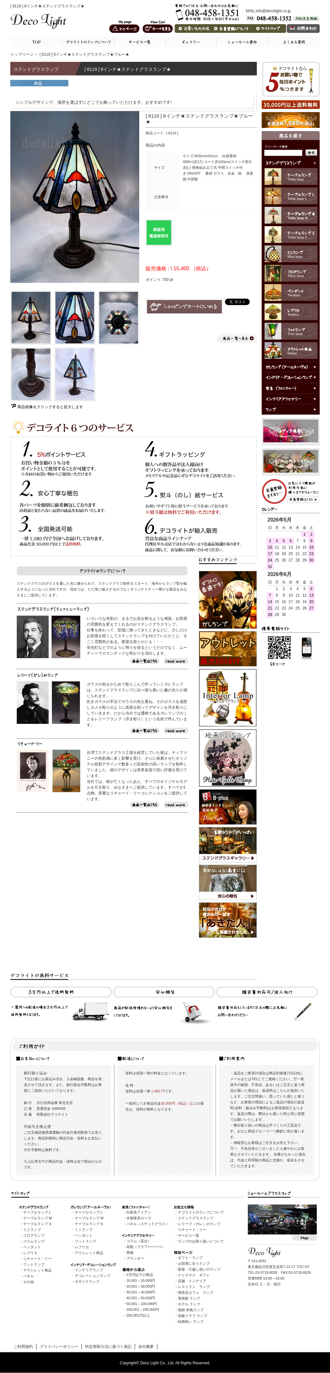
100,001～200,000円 (142, 1309)
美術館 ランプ (189, 1298)
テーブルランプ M (37, 1218)
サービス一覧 (188, 1235)
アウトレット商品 (37, 1270)
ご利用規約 (23, 1346)
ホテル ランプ (189, 1304)
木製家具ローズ (138, 1218)
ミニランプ (32, 1230)
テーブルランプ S (37, 1224)
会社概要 (146, 1346)
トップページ (22, 54)
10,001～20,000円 (140, 1280)
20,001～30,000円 (140, 1286)
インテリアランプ (89, 1270)
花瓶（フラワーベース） (145, 1247)
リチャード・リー (37, 1259)
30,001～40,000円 (140, 1292)
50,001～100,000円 (141, 1304)
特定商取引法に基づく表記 (108, 1346)
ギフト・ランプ (190, 1258)
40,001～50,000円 (140, 1298)
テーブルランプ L (37, 1212)
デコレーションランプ (92, 1276)
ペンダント (32, 1247)
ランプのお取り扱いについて (201, 1241)
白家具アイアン (138, 1212)
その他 (28, 1282)
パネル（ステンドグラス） (147, 1224)
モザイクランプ (87, 1281)
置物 (129, 1252)
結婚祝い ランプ (191, 1321)
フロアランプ (33, 1235)
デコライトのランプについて (201, 1212)
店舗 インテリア (192, 1281)
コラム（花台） (138, 1241)
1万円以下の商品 (139, 1275)
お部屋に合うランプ (194, 1263)
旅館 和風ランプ (191, 1310)
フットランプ (33, 1264)
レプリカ (30, 1253)
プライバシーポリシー (59, 1346)
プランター (135, 1258)
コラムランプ (33, 1241)
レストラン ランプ (194, 1287)
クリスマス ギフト (194, 1275)
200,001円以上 (138, 1315)
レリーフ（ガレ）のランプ (199, 1224)
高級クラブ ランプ (192, 1316)
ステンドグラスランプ (195, 1218)
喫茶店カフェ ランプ (195, 1292)
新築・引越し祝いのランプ (199, 1269)
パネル (28, 1276)
